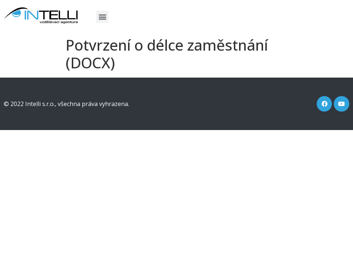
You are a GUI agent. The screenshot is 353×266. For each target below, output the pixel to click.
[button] (102, 17)
